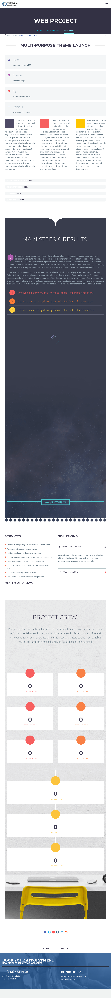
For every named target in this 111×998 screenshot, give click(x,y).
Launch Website (55, 502)
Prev (46, 957)
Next (65, 957)
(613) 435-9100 (17, 980)
